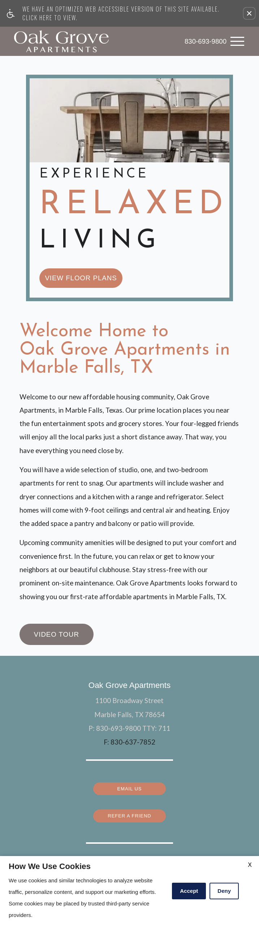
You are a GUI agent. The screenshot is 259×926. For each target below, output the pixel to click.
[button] (249, 13)
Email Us (129, 709)
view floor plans (81, 201)
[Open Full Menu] (237, 41)
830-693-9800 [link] (205, 41)
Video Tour (56, 557)
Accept (189, 891)
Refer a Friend (129, 735)
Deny (224, 891)
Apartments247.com (119, 834)
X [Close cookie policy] (250, 865)
